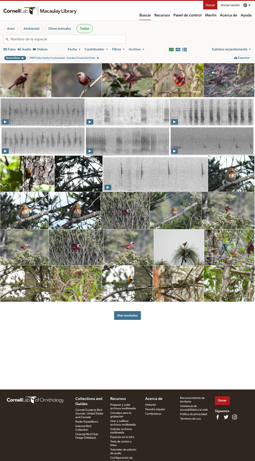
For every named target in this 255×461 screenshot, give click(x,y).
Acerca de (228, 15)
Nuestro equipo (155, 409)
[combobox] (68, 39)
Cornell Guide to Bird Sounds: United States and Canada (89, 413)
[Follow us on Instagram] (234, 417)
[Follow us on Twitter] (226, 417)
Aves (11, 28)
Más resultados (127, 315)
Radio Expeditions (86, 421)
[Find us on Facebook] (217, 417)
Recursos (162, 15)
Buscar (145, 15)
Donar (210, 5)
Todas (84, 28)
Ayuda (246, 15)
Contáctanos (153, 413)
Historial (150, 404)
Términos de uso (190, 418)
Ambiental (31, 28)
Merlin (210, 15)
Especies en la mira (122, 437)
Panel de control (187, 15)
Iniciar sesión (230, 5)
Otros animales (59, 28)
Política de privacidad (193, 414)
